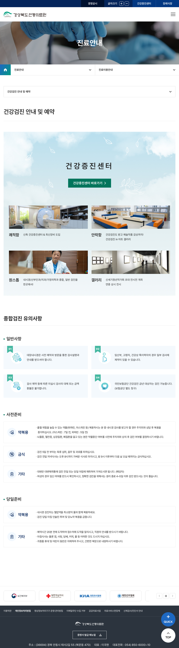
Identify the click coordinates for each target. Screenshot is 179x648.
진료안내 (19, 69)
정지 (166, 596)
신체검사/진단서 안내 (133, 611)
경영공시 (92, 3)
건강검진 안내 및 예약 (18, 91)
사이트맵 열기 (173, 14)
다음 (172, 596)
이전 (159, 596)
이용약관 (7, 611)
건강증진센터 (144, 3)
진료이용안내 (106, 69)
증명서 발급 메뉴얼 (86, 635)
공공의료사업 (95, 611)
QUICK (168, 621)
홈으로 (5, 69)
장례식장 (167, 3)
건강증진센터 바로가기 (87, 183)
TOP (168, 637)
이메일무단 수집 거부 (76, 611)
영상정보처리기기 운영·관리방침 (48, 611)
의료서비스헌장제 (112, 611)
